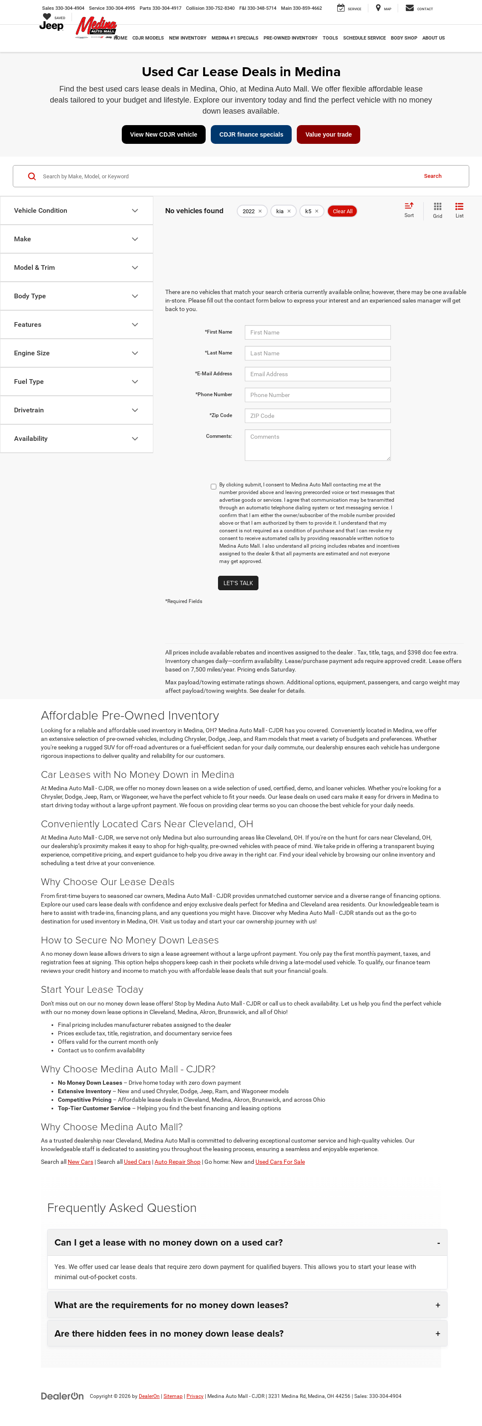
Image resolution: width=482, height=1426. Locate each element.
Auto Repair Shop (178, 1161)
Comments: (219, 436)
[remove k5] (311, 211)
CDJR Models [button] (148, 38)
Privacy (195, 1396)
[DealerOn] (62, 1395)
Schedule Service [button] (364, 38)
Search (433, 176)
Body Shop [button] (404, 38)
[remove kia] (283, 211)
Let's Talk (238, 583)
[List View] (459, 211)
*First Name (218, 332)
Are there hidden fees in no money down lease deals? (169, 1333)
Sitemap (173, 1396)
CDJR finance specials (251, 134)
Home (120, 38)
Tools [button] (330, 38)
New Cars (80, 1161)
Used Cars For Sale (280, 1161)
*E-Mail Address (213, 374)
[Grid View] (436, 211)
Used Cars (137, 1161)
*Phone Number (213, 394)
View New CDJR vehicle (164, 134)
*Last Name (218, 353)
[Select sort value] (411, 210)
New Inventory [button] (188, 38)
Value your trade (328, 134)
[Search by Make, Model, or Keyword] (229, 176)
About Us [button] (433, 38)
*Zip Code (220, 415)
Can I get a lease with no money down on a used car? (169, 1242)
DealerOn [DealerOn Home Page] (149, 1396)
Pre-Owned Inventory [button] (291, 38)
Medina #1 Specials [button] (235, 38)
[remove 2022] (252, 211)
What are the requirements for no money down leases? (171, 1305)
